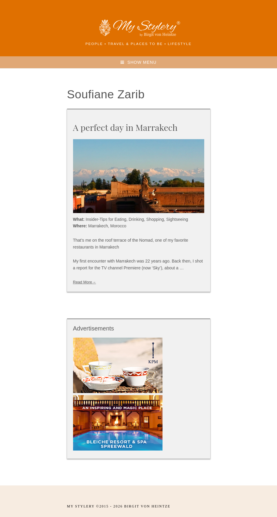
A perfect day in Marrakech (125, 127)
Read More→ (84, 282)
